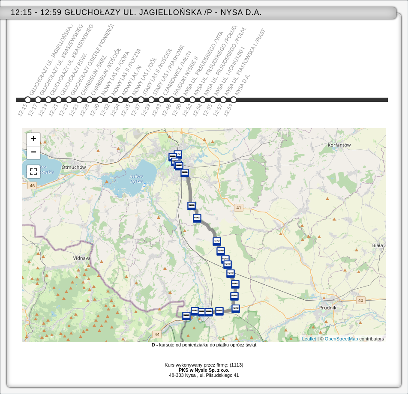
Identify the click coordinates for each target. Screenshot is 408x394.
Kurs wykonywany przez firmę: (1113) (204, 367)
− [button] (33, 152)
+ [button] (33, 139)
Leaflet (309, 338)
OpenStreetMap (341, 338)
